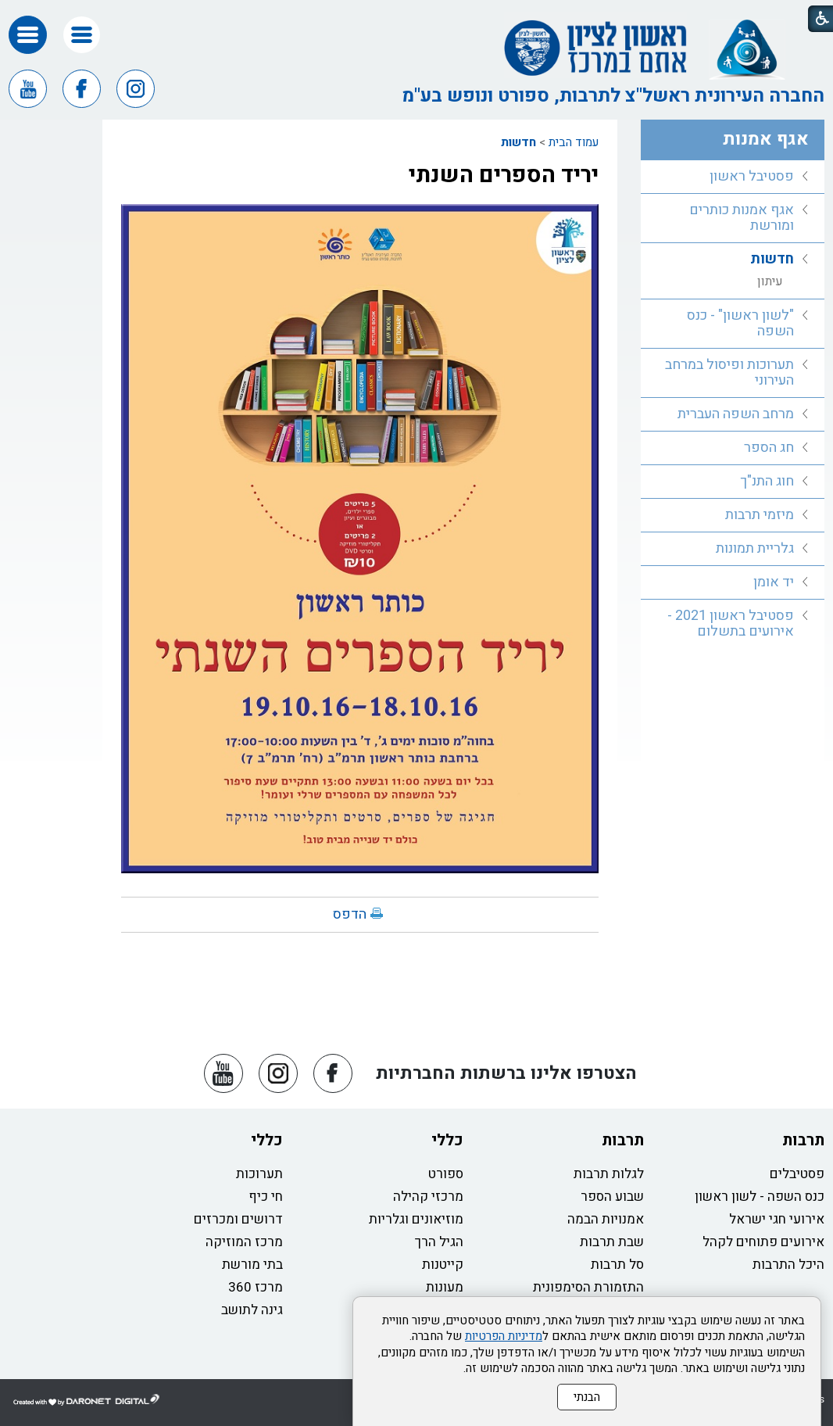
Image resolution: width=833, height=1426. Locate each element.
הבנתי (587, 1397)
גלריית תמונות (755, 548)
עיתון (770, 281)
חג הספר (769, 447)
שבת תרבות (612, 1242)
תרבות (803, 1140)
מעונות (444, 1287)
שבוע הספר (612, 1196)
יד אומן (773, 582)
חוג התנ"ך (767, 481)
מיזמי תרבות (759, 514)
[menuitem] (732, 177)
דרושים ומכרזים (238, 1219)
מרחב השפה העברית (735, 414)
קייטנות (442, 1264)
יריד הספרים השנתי (504, 175)
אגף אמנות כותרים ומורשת (741, 217)
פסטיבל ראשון (752, 176)
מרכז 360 (255, 1287)
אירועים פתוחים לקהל (763, 1242)
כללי (447, 1140)
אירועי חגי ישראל (776, 1219)
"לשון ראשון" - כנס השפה (740, 323)
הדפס (349, 914)
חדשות (518, 142)
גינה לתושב (252, 1310)
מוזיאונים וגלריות (416, 1219)
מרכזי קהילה (428, 1196)
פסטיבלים (797, 1174)
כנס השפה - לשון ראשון (759, 1196)
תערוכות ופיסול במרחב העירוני (729, 372)
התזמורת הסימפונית (588, 1287)
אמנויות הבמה (605, 1219)
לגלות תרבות (609, 1174)
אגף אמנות (766, 139)
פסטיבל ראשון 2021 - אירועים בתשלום (730, 623)
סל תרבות (617, 1264)
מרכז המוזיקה (244, 1242)
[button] (81, 34)
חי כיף (265, 1196)
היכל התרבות (788, 1264)
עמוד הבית (574, 142)
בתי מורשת (252, 1264)
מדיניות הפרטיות (503, 1336)
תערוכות (259, 1174)
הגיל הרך (439, 1242)
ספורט (445, 1174)
